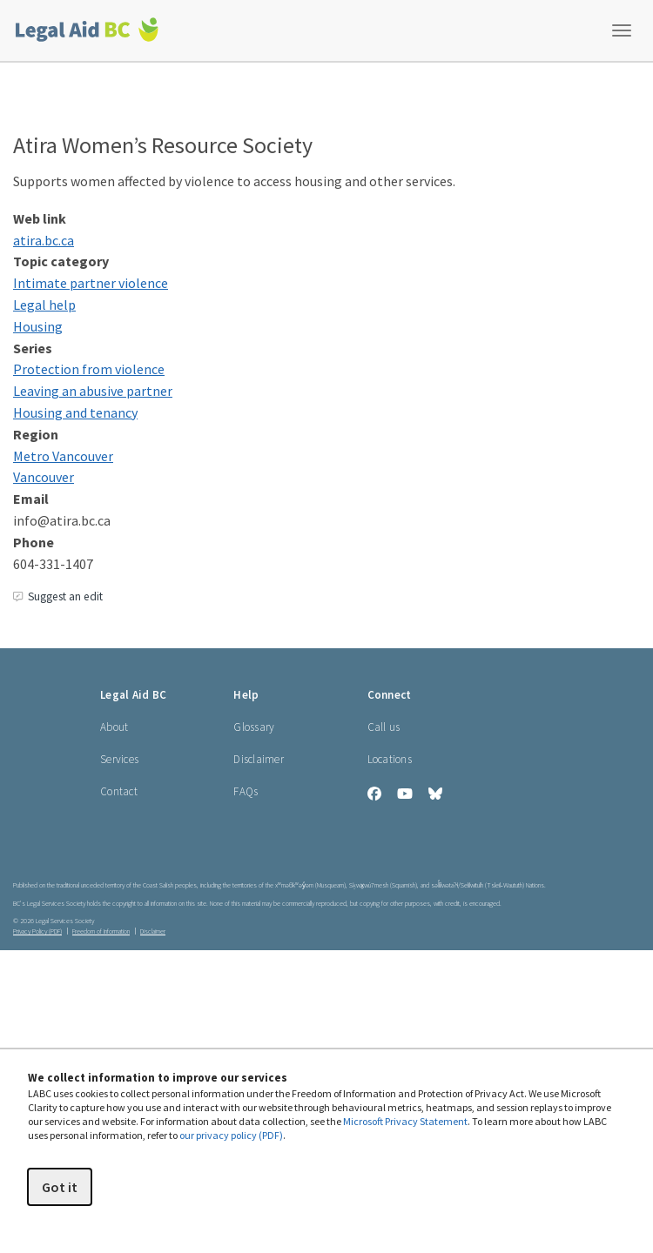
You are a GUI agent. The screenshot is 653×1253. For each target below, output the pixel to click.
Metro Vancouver (63, 456)
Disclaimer (258, 759)
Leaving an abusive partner (92, 390)
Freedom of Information (101, 931)
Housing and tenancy (75, 412)
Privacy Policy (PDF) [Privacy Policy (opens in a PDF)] (37, 931)
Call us (384, 727)
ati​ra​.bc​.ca (43, 240)
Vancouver (43, 477)
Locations (389, 759)
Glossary (253, 727)
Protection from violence (89, 369)
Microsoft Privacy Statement (405, 1121)
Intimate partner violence (90, 282)
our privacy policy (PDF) (231, 1135)
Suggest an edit (58, 596)
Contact (119, 791)
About (114, 727)
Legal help (44, 304)
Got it (59, 1187)
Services (119, 759)
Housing (38, 326)
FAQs (245, 791)
